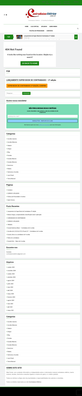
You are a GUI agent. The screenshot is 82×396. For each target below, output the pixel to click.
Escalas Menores (12, 162)
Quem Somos (53, 26)
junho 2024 (10, 284)
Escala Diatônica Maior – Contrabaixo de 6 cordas (20, 228)
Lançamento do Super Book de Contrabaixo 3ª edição (39, 36)
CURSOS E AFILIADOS (13, 193)
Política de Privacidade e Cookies (16, 196)
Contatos (76, 1)
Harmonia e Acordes (12, 172)
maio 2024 (10, 287)
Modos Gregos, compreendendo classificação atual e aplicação (24, 214)
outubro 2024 (10, 274)
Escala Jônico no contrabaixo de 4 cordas (18, 234)
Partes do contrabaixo (13, 238)
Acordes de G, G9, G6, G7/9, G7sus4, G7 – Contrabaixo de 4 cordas (25, 231)
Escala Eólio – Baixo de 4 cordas (16, 241)
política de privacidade (44, 124)
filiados (9, 168)
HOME (43, 1)
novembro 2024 (11, 270)
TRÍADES (9, 224)
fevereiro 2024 (11, 297)
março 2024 (10, 294)
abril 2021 (10, 307)
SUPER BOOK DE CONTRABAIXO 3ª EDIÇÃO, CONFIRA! (27, 86)
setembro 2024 (11, 277)
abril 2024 (10, 290)
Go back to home (29, 63)
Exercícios (10, 165)
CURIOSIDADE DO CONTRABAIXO (16, 218)
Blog (8, 152)
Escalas (9, 155)
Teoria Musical (11, 178)
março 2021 (10, 310)
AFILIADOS (54, 1)
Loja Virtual (35, 26)
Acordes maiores (12, 139)
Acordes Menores (12, 142)
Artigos (9, 149)
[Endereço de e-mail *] (43, 116)
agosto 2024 (10, 280)
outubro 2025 (10, 267)
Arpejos (9, 145)
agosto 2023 (10, 300)
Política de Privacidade (36, 31)
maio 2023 (10, 303)
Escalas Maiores (11, 158)
